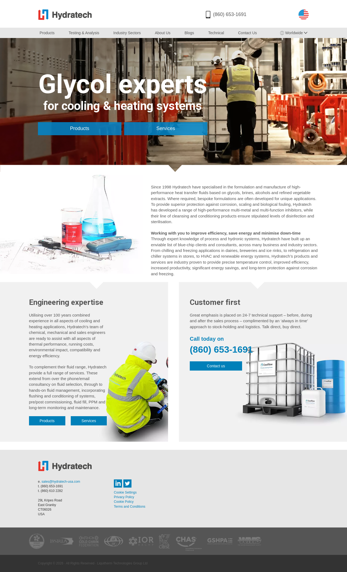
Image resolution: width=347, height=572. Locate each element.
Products (47, 33)
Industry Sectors (127, 33)
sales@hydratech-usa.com (60, 481)
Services (165, 128)
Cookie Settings (125, 492)
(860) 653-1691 (229, 14)
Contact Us (247, 33)
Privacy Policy (124, 497)
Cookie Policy (124, 502)
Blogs (189, 33)
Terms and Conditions (129, 506)
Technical (216, 33)
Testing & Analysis (84, 33)
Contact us (216, 366)
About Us (163, 33)
